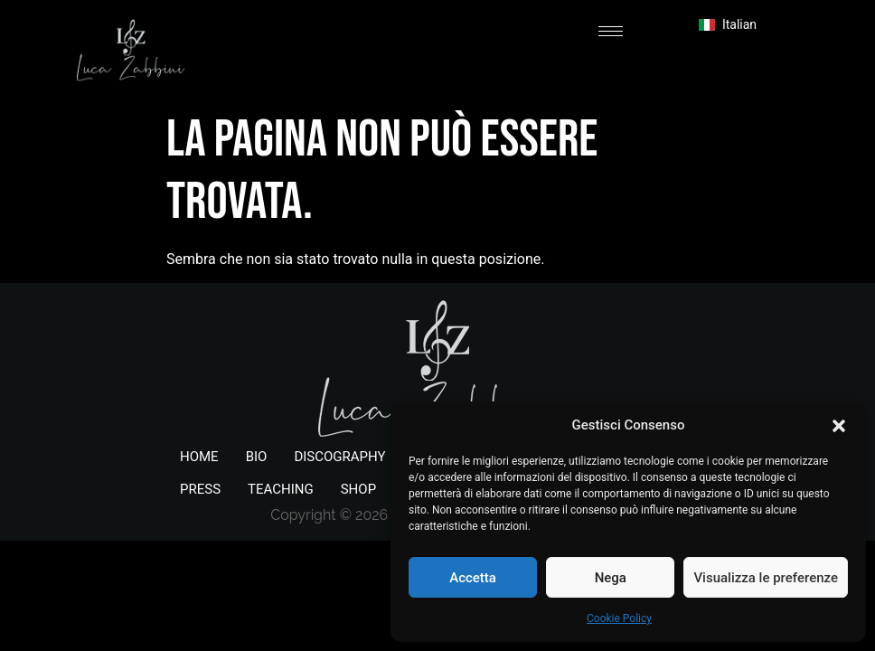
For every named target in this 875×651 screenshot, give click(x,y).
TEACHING (281, 489)
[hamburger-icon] (610, 31)
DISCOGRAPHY (339, 456)
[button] (839, 425)
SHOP (358, 489)
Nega (610, 578)
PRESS (200, 489)
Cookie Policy (619, 618)
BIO (257, 456)
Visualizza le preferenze (765, 578)
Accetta (472, 578)
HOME (199, 456)
